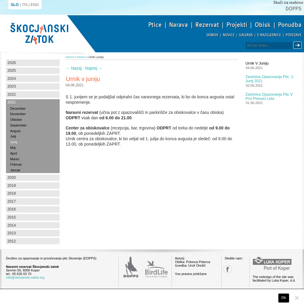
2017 (11, 201)
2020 (11, 177)
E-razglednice (269, 35)
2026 (11, 63)
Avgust (15, 131)
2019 (11, 186)
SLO (15, 4)
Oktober (16, 119)
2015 (11, 217)
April (13, 153)
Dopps (294, 8)
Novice (228, 35)
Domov (212, 35)
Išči (298, 45)
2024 (11, 79)
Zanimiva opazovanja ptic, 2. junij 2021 (270, 79)
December (18, 108)
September (18, 125)
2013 (11, 233)
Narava (178, 25)
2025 (11, 70)
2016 (11, 209)
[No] (297, 298)
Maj (13, 147)
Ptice (155, 25)
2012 (11, 241)
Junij (13, 142)
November (18, 114)
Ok (283, 297)
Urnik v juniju (257, 63)
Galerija (246, 35)
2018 (11, 193)
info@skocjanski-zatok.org (25, 277)
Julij (13, 136)
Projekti (236, 25)
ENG (35, 4)
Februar (16, 164)
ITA (24, 4)
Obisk (263, 25)
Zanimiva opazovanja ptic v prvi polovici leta (269, 96)
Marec (14, 159)
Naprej (94, 68)
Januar (15, 170)
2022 (11, 94)
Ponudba (290, 25)
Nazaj (74, 68)
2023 (11, 86)
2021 (11, 102)
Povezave (294, 35)
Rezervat (207, 25)
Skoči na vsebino (288, 2)
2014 (11, 225)
